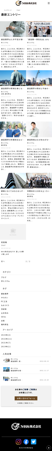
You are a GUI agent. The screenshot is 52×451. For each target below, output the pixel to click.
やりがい (4, 297)
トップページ (8, 10)
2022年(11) (6, 339)
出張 (3, 320)
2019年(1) (6, 346)
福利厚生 (5, 324)
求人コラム (5, 281)
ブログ (3, 277)
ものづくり (5, 305)
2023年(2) (6, 335)
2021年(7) (6, 342)
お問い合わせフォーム (26, 398)
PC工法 (4, 301)
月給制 (4, 309)
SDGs (3, 317)
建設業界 (5, 294)
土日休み (5, 313)
